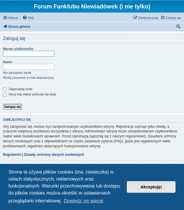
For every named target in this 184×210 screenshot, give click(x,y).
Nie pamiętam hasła (17, 72)
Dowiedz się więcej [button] (83, 200)
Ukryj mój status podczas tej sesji (29, 94)
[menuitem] (28, 17)
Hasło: (8, 62)
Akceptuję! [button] (151, 187)
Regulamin (12, 155)
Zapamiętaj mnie (17, 89)
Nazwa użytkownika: (18, 48)
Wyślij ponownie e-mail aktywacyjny (28, 77)
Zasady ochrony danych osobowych (54, 155)
